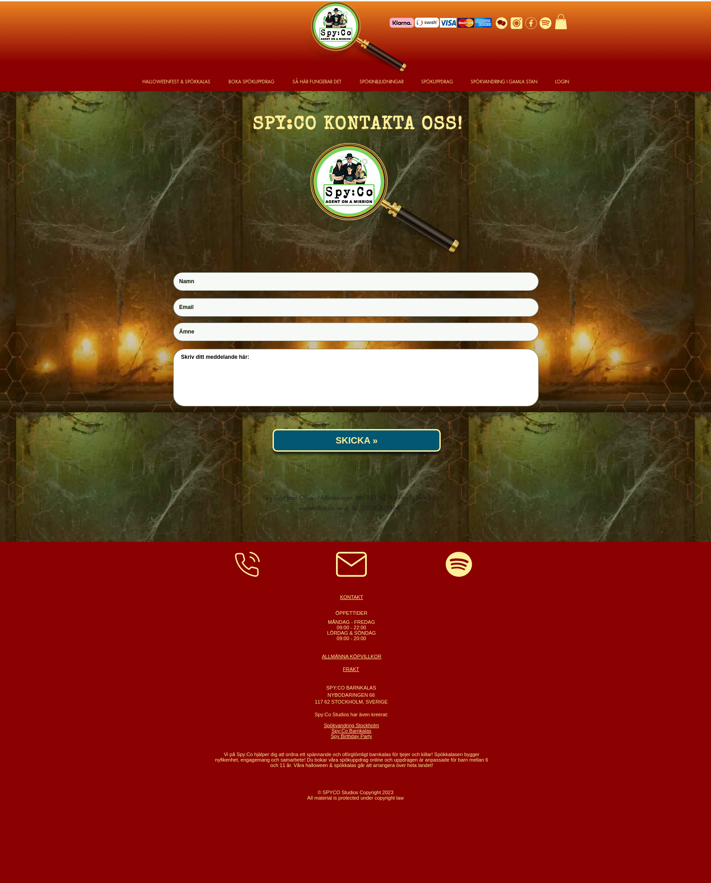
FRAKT (351, 669)
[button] (561, 21)
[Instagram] (516, 23)
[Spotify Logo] (545, 23)
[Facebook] (531, 23)
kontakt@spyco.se (320, 508)
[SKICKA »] (357, 440)
